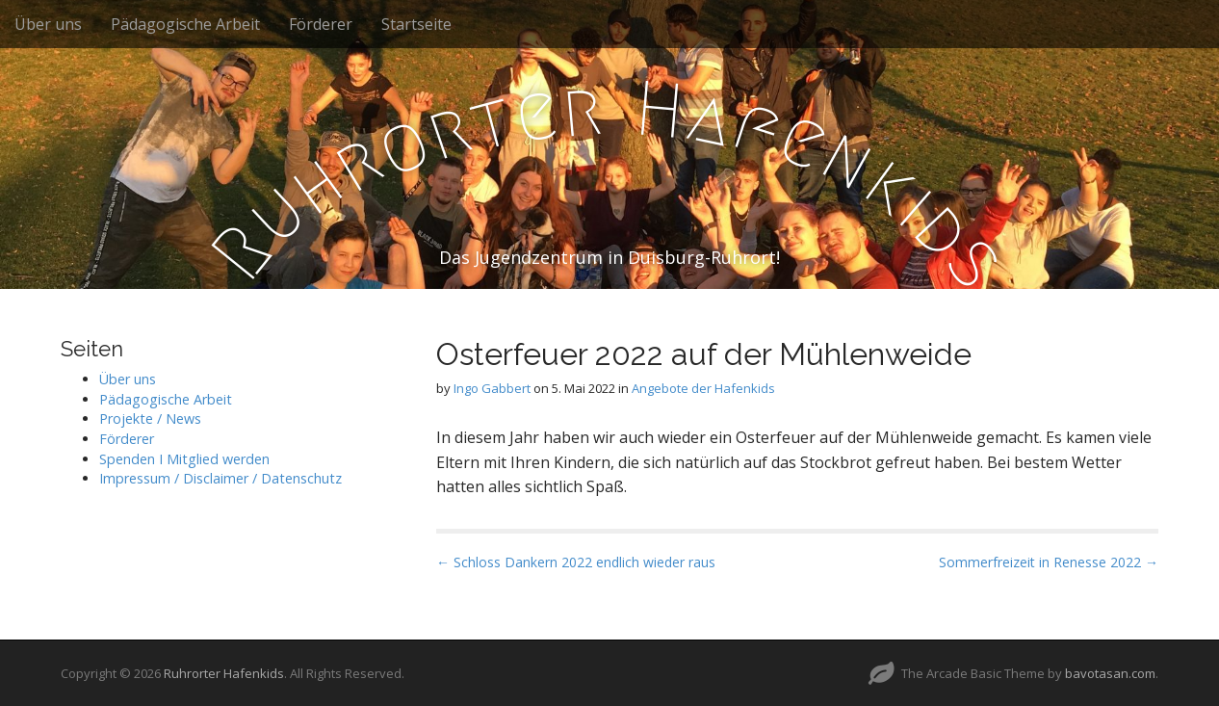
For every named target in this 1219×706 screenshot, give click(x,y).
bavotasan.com (1110, 673)
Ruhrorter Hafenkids (224, 673)
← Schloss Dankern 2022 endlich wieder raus (575, 562)
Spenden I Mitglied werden (184, 459)
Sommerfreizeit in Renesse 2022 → (1048, 562)
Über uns (48, 24)
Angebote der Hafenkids (703, 388)
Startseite (416, 24)
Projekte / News (150, 418)
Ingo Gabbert (492, 388)
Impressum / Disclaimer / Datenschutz (220, 478)
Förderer (320, 24)
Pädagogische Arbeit (185, 24)
